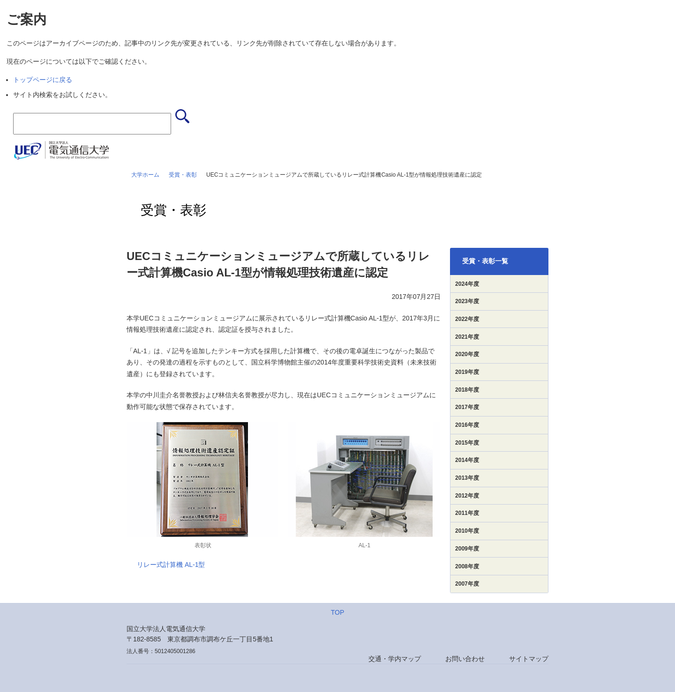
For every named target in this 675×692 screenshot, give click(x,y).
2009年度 (467, 548)
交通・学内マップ (394, 658)
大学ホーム (145, 174)
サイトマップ (528, 658)
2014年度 (467, 460)
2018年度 (467, 390)
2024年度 (467, 284)
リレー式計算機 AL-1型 (171, 564)
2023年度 (467, 301)
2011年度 (467, 513)
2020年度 (467, 354)
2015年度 (467, 442)
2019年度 (467, 372)
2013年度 (467, 478)
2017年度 (467, 407)
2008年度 (467, 566)
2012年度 (467, 495)
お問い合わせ (465, 658)
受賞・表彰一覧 (485, 261)
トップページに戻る (42, 79)
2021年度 (467, 337)
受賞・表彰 (183, 174)
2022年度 (467, 319)
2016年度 (467, 425)
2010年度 (467, 531)
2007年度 (467, 583)
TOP (338, 612)
